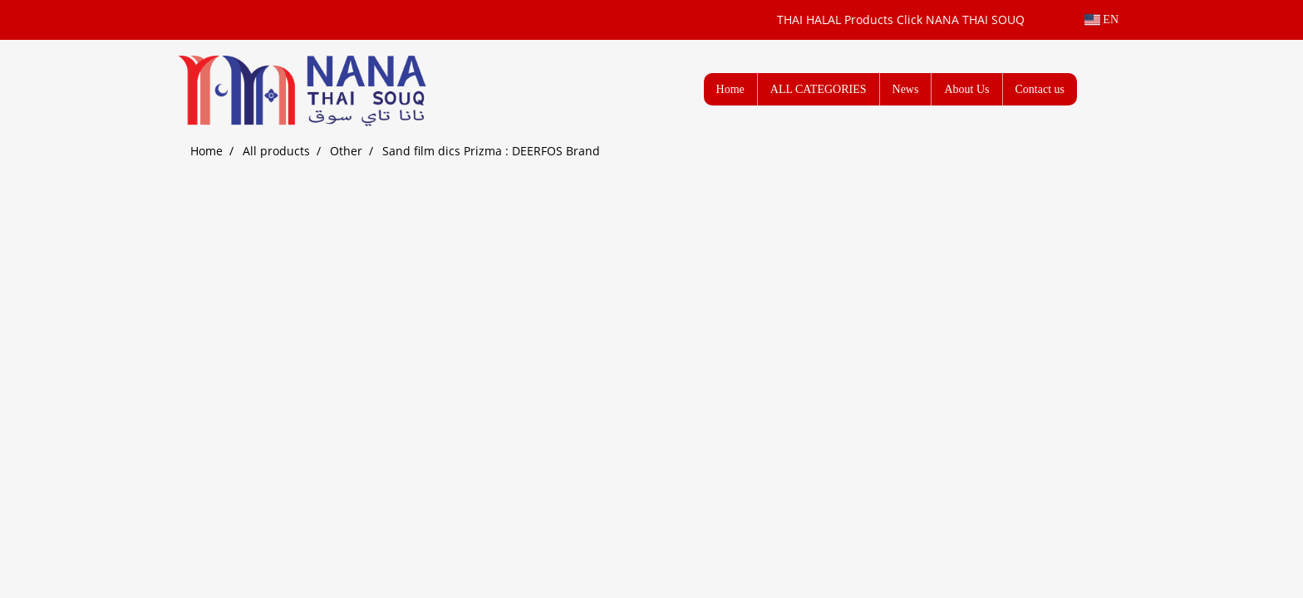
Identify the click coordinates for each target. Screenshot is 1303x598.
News (905, 89)
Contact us (1040, 89)
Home (730, 89)
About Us (966, 89)
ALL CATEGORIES (818, 89)
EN (1101, 19)
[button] (1102, 89)
